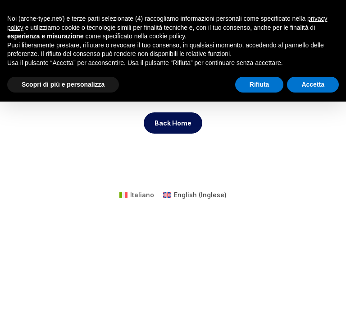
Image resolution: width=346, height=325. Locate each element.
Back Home (173, 123)
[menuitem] (137, 195)
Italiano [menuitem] (142, 195)
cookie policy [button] (167, 36)
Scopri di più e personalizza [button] (63, 84)
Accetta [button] (312, 84)
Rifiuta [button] (259, 84)
